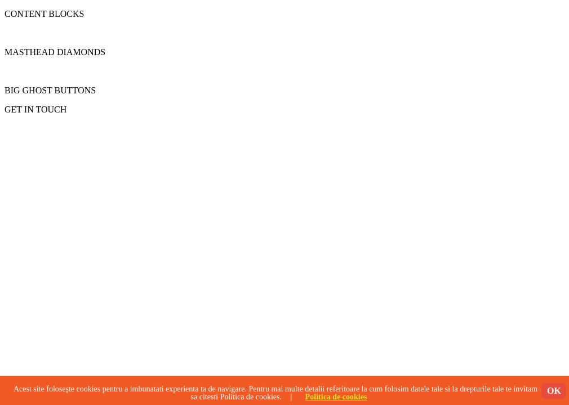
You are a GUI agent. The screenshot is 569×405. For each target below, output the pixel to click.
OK (554, 390)
